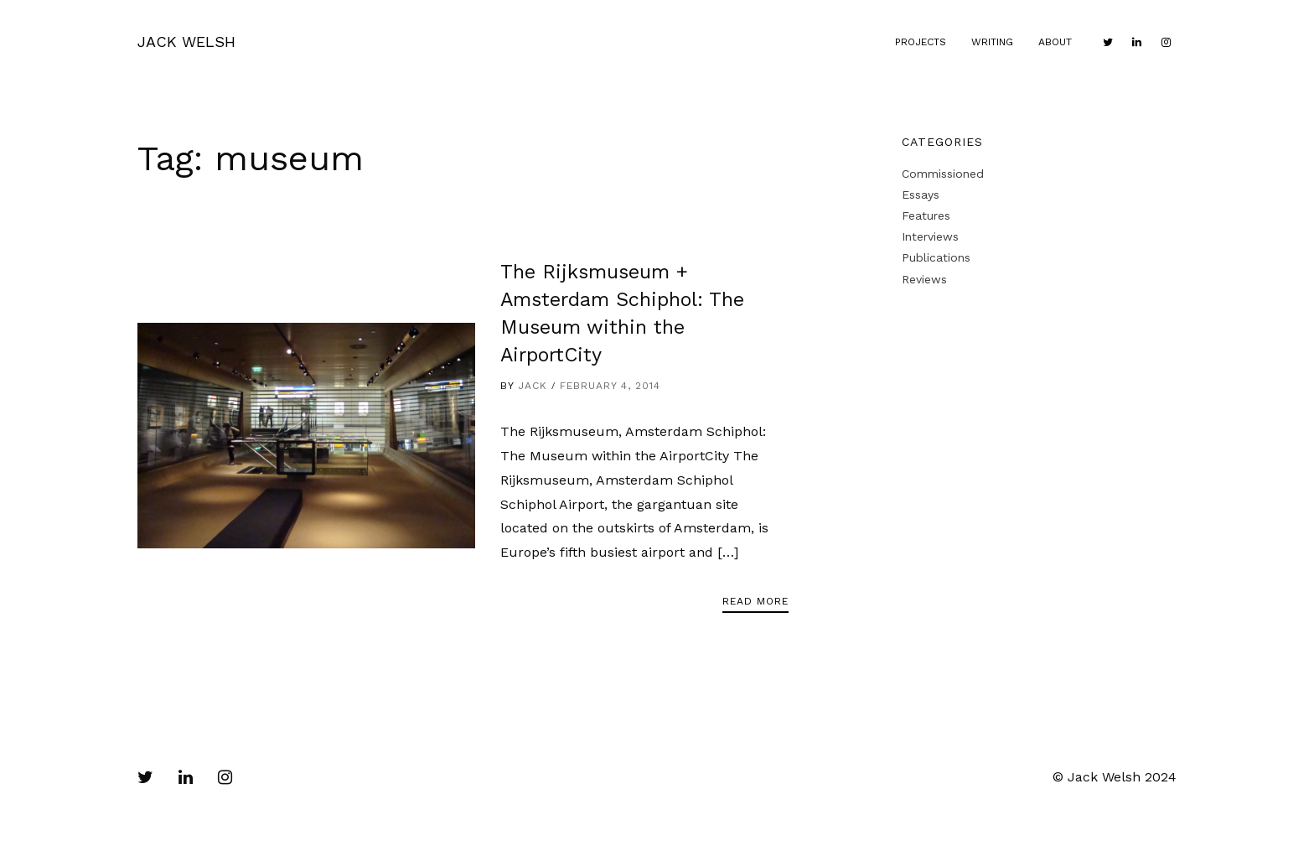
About (1055, 42)
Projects (920, 42)
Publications (936, 257)
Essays (920, 194)
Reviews (924, 279)
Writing (992, 42)
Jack (532, 386)
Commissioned (943, 173)
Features (926, 215)
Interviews (930, 236)
